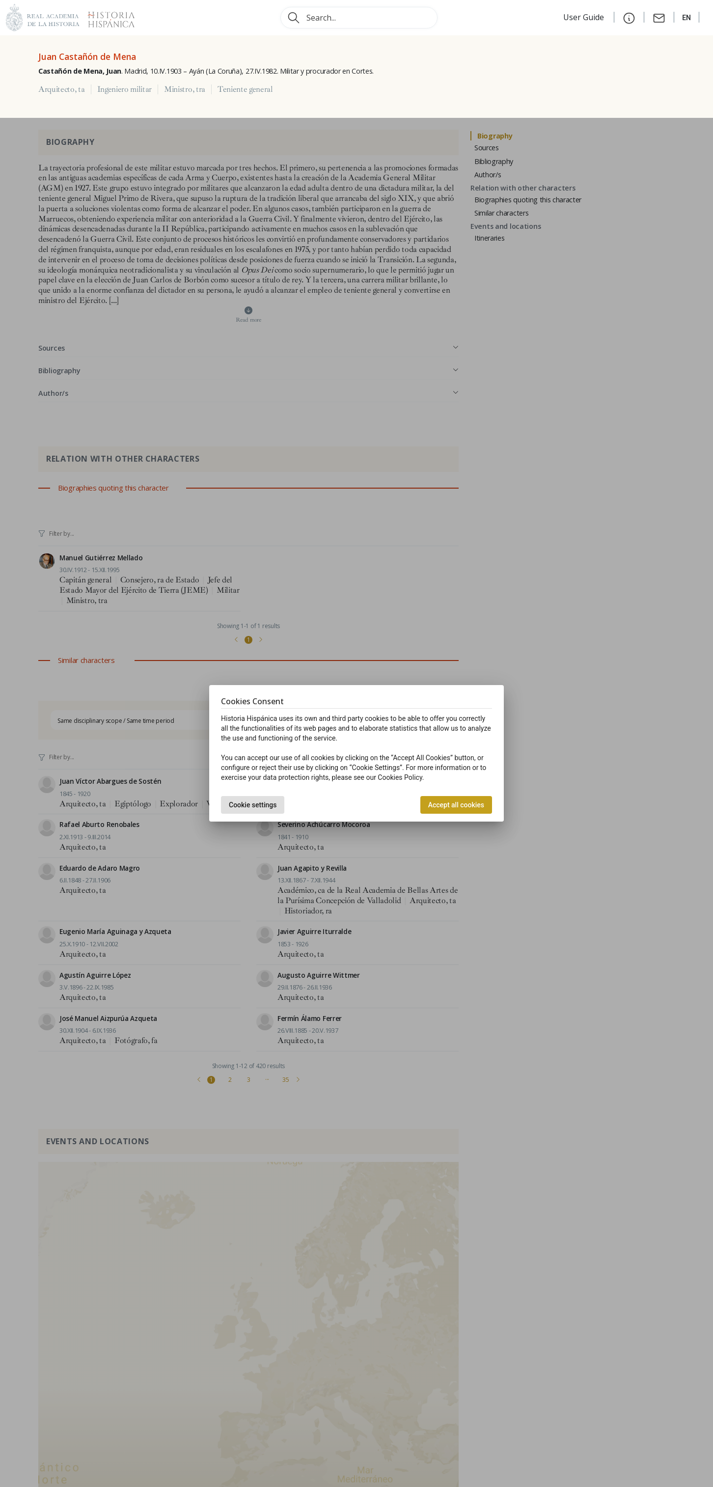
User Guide (584, 17)
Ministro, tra (184, 89)
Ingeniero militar (124, 89)
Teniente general (245, 89)
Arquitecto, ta (61, 89)
